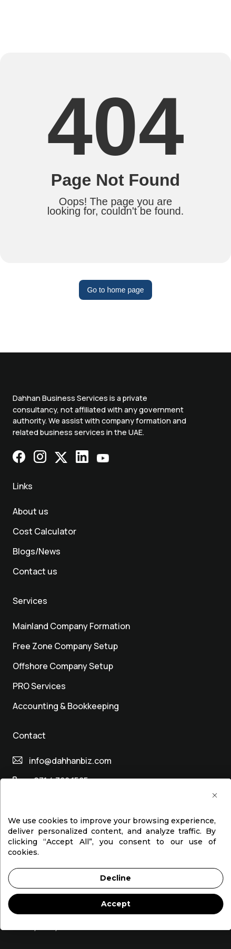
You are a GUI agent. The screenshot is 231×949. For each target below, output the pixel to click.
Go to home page (115, 290)
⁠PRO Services (39, 686)
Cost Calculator (44, 531)
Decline (115, 878)
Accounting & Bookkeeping (66, 706)
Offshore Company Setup (63, 666)
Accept (115, 903)
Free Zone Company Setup (65, 646)
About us (30, 511)
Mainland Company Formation (71, 626)
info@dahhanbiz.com (70, 760)
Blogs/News (37, 551)
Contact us (35, 571)
